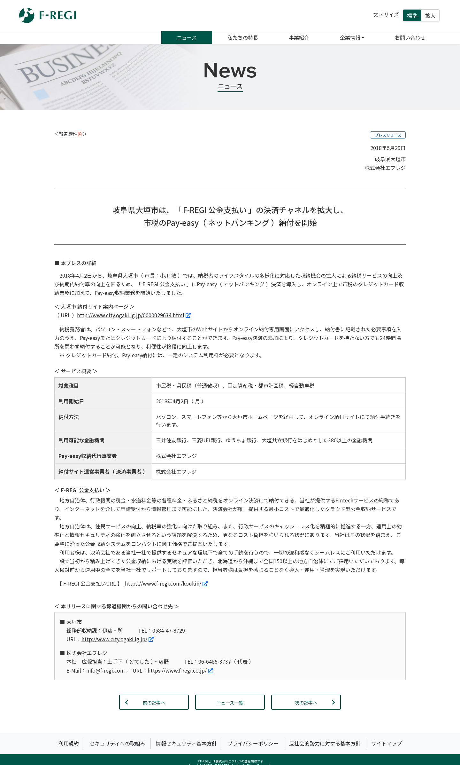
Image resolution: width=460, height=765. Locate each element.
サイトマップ (386, 743)
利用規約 (68, 743)
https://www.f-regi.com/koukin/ (166, 583)
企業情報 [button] (350, 37)
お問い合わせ (410, 37)
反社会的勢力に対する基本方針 (325, 743)
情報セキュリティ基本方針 (186, 743)
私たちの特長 (242, 37)
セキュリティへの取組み (117, 743)
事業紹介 (299, 37)
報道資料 (70, 133)
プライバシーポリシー (253, 743)
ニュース (187, 37)
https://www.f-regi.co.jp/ (180, 670)
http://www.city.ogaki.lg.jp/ (117, 639)
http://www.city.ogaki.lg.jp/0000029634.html (134, 315)
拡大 (430, 15)
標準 (412, 15)
